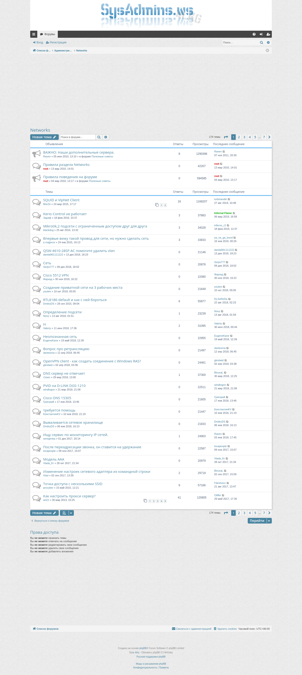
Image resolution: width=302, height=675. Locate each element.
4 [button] (250, 137)
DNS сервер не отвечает (64, 373)
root (45, 168)
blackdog (48, 230)
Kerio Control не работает (65, 213)
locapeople (49, 450)
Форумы (49, 34)
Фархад (47, 279)
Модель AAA (53, 459)
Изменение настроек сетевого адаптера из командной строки (96, 471)
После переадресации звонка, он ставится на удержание (92, 446)
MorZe (47, 204)
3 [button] (244, 137)
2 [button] (239, 137)
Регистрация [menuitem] (269, 35)
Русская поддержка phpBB (150, 656)
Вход (40, 42)
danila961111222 (53, 254)
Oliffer (217, 495)
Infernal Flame (223, 213)
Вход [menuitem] (262, 35)
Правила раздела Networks (66, 164)
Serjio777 (48, 266)
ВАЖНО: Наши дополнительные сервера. (78, 152)
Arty (137, 652)
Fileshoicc (220, 483)
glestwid (48, 365)
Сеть (47, 262)
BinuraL (218, 372)
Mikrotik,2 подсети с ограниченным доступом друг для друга (95, 226)
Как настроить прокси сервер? (69, 496)
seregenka (49, 438)
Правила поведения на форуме (70, 176)
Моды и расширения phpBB (151, 663)
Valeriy (47, 328)
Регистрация (58, 42)
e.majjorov (49, 242)
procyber (48, 487)
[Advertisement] (151, 90)
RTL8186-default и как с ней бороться (75, 299)
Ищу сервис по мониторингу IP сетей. (75, 434)
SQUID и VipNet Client (61, 199)
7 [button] (264, 137)
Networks (40, 130)
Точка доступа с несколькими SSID (72, 483)
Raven (47, 156)
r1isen (46, 377)
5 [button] (255, 137)
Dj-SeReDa (220, 299)
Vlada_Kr (48, 463)
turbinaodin (220, 199)
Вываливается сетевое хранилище (73, 422)
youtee (47, 291)
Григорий (48, 401)
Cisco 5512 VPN (56, 275)
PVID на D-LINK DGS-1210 (64, 385)
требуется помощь (59, 410)
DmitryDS (48, 303)
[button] (225, 137)
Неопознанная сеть (60, 336)
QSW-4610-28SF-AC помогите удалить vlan (79, 250)
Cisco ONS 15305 (57, 397)
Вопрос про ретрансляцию (66, 348)
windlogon (49, 389)
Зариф (47, 217)
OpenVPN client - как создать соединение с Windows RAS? (92, 361)
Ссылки (34, 35)
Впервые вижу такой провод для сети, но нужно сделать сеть (96, 238)
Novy (46, 315)
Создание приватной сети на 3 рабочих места (82, 287)
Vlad (45, 475)
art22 (46, 500)
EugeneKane (50, 340)
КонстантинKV (51, 414)
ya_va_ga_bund (223, 237)
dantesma (49, 352)
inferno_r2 (220, 225)
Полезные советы (102, 156)
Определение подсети (62, 312)
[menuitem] (254, 34)
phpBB (143, 648)
